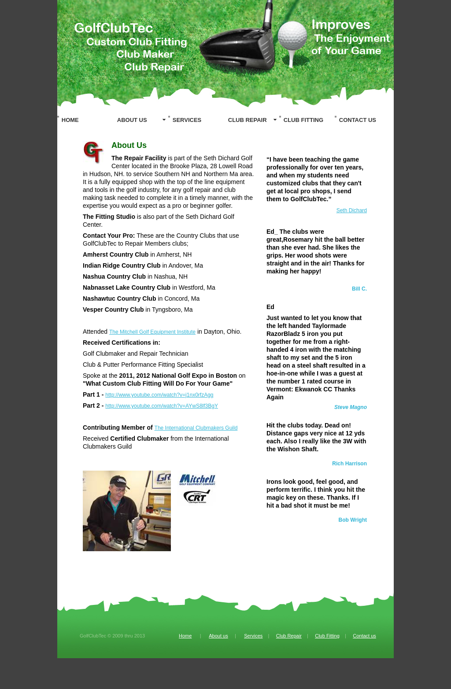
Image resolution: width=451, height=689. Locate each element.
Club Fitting (327, 635)
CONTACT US (357, 120)
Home (185, 635)
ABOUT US (132, 120)
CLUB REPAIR (247, 120)
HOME (70, 120)
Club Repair (289, 635)
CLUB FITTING (303, 120)
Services (253, 635)
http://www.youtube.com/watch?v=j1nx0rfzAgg (159, 395)
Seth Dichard (351, 210)
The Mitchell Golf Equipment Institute (152, 332)
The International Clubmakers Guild (196, 428)
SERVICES (187, 120)
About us (218, 635)
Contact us (364, 635)
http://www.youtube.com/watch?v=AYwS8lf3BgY (161, 406)
